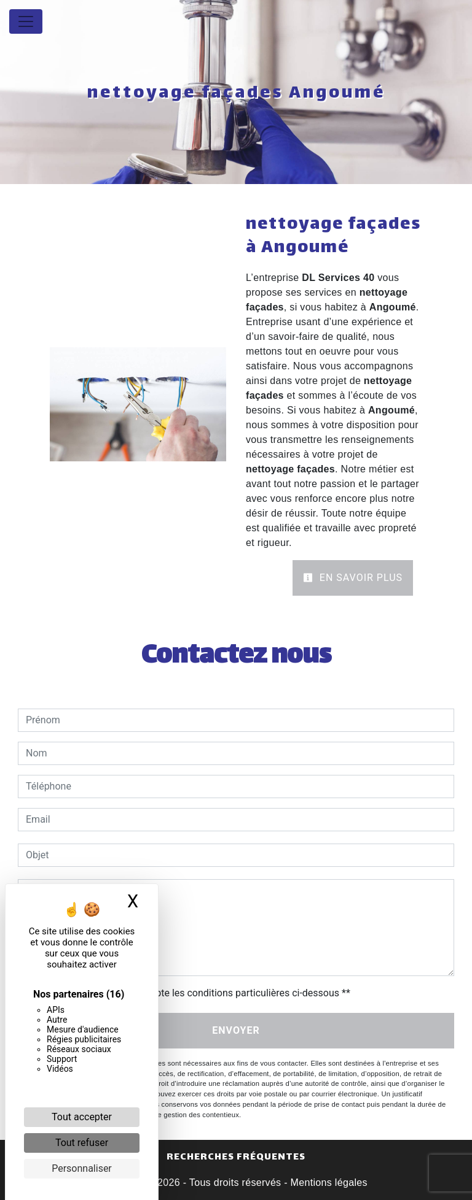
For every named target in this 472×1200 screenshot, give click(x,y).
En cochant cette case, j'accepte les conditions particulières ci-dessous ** (190, 993)
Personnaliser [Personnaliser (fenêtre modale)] (82, 1168)
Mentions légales (328, 1182)
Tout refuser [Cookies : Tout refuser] (81, 1142)
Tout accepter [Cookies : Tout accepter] (82, 1117)
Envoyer (236, 1030)
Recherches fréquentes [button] (236, 1158)
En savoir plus (353, 577)
